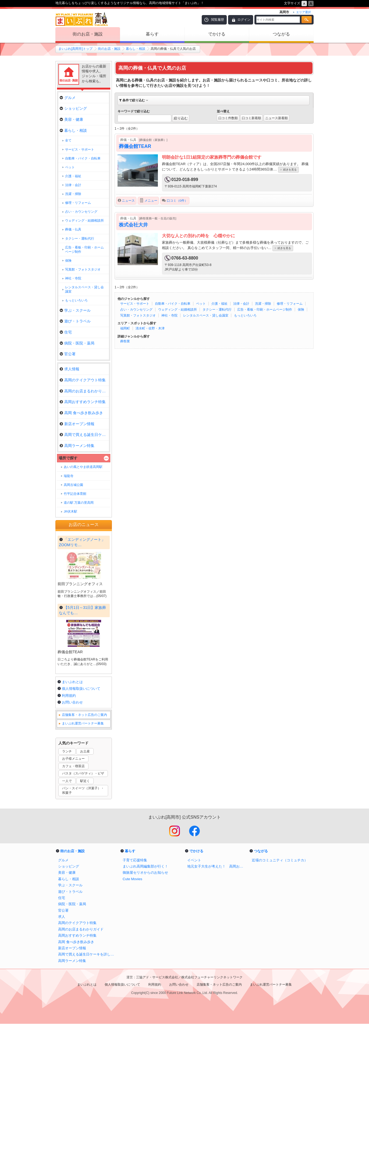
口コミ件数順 (228, 118)
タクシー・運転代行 (217, 309)
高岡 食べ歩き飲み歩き (81, 413)
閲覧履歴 (217, 20)
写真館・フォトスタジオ (138, 315)
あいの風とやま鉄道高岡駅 (83, 466)
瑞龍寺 (68, 476)
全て (68, 140)
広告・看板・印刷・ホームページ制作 (264, 309)
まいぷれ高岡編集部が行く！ (145, 1012)
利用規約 (69, 841)
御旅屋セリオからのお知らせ (145, 1018)
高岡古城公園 (73, 484)
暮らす (152, 34)
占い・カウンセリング (136, 309)
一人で (67, 926)
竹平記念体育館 (75, 493)
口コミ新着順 (251, 118)
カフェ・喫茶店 (73, 911)
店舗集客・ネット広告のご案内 (84, 860)
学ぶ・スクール (75, 310)
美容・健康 (71, 119)
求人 (61, 1062)
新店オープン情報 (77, 424)
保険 (301, 309)
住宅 (66, 332)
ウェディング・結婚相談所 (177, 309)
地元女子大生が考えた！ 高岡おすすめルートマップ (216, 1012)
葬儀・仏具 (73, 229)
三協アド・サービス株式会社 (157, 1122)
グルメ (68, 97)
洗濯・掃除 (263, 303)
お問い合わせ (72, 847)
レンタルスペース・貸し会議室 (205, 315)
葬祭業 (125, 341)
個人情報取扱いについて (81, 834)
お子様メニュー (73, 904)
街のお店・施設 (88, 34)
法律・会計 (241, 303)
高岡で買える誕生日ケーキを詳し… (84, 434)
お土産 (85, 896)
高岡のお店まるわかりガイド (84, 391)
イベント (194, 1005)
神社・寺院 (169, 315)
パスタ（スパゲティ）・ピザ (83, 919)
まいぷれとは (72, 827)
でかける (216, 34)
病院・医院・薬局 (77, 343)
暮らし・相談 (135, 49)
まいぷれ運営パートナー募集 (83, 868)
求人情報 (69, 369)
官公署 (68, 354)
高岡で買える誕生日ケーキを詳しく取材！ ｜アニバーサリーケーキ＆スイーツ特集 (87, 1099)
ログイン (243, 20)
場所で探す (68, 458)
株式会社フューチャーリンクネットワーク (212, 1122)
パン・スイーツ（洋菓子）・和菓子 (83, 936)
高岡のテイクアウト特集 (83, 380)
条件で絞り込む (133, 100)
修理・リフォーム (290, 303)
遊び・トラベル (75, 321)
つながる (281, 34)
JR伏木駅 (70, 511)
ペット (201, 303)
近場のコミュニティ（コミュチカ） (280, 1005)
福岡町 (125, 328)
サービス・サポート (134, 303)
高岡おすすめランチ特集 (83, 402)
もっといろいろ (245, 315)
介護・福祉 (219, 303)
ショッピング (73, 108)
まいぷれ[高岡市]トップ (75, 49)
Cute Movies (132, 1024)
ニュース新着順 (276, 118)
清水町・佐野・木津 (150, 328)
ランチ (67, 896)
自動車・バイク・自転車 (172, 303)
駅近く (85, 926)
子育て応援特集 (135, 1005)
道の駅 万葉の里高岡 (79, 502)
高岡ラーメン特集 (77, 445)
